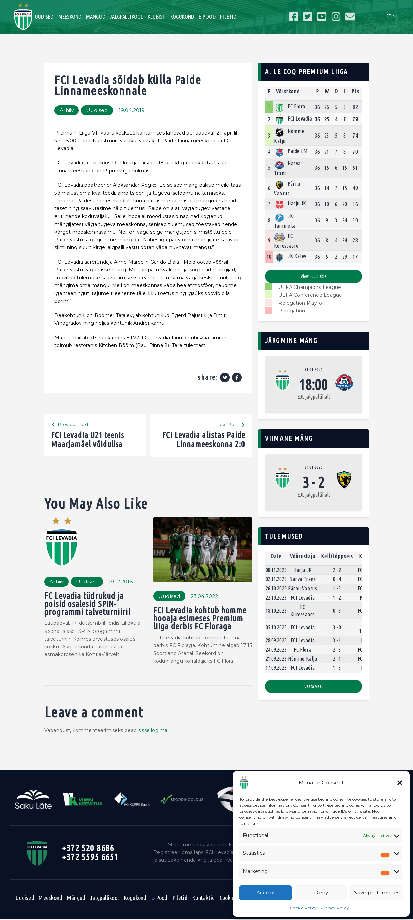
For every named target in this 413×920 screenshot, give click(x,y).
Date (276, 556)
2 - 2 (337, 570)
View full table (313, 276)
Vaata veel (313, 686)
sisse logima (153, 731)
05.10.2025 (276, 627)
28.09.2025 (276, 640)
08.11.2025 (276, 570)
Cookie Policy (303, 907)
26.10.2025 (276, 588)
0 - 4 (337, 579)
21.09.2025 (276, 659)
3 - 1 (337, 640)
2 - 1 (337, 659)
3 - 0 (337, 627)
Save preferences (376, 892)
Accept (265, 892)
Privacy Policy (334, 907)
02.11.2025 (276, 579)
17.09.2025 (276, 668)
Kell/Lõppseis (337, 556)
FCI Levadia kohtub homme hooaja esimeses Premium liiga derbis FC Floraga (200, 619)
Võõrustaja (302, 556)
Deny (321, 892)
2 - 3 (337, 650)
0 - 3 (337, 611)
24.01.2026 (313, 467)
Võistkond (288, 91)
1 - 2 (337, 598)
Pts (355, 91)
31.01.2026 (313, 369)
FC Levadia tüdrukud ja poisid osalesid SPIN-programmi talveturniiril (87, 604)
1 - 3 (337, 588)
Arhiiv (67, 110)
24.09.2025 (276, 650)
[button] (399, 782)
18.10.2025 (276, 611)
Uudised (98, 110)
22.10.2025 (276, 598)
